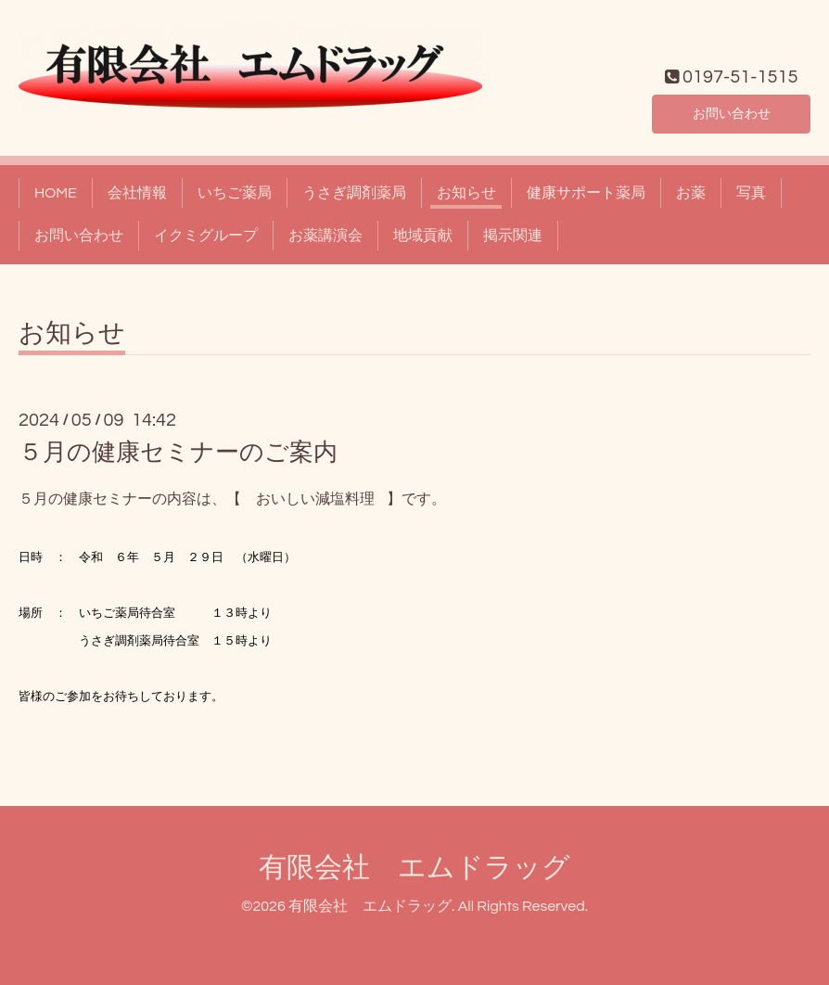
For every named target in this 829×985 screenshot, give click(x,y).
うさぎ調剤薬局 (354, 192)
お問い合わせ (731, 111)
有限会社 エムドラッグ (414, 867)
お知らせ (466, 192)
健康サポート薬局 (586, 192)
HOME (55, 192)
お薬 (691, 192)
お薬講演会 (325, 235)
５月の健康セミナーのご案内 (178, 453)
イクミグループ (206, 235)
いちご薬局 (235, 192)
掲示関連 (512, 235)
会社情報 (137, 192)
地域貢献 (423, 235)
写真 (751, 192)
